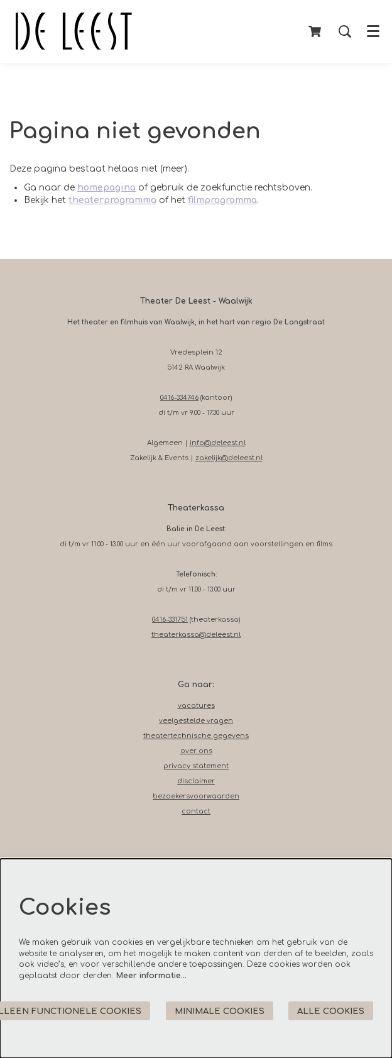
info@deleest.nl (218, 442)
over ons (196, 750)
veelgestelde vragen (196, 720)
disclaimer (196, 781)
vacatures (196, 705)
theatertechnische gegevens (196, 735)
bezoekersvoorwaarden (196, 796)
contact (196, 811)
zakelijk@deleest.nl (229, 458)
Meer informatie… (151, 975)
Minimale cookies (219, 1011)
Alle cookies (330, 1011)
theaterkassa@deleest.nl (196, 634)
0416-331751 (170, 619)
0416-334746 (179, 397)
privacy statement (196, 766)
